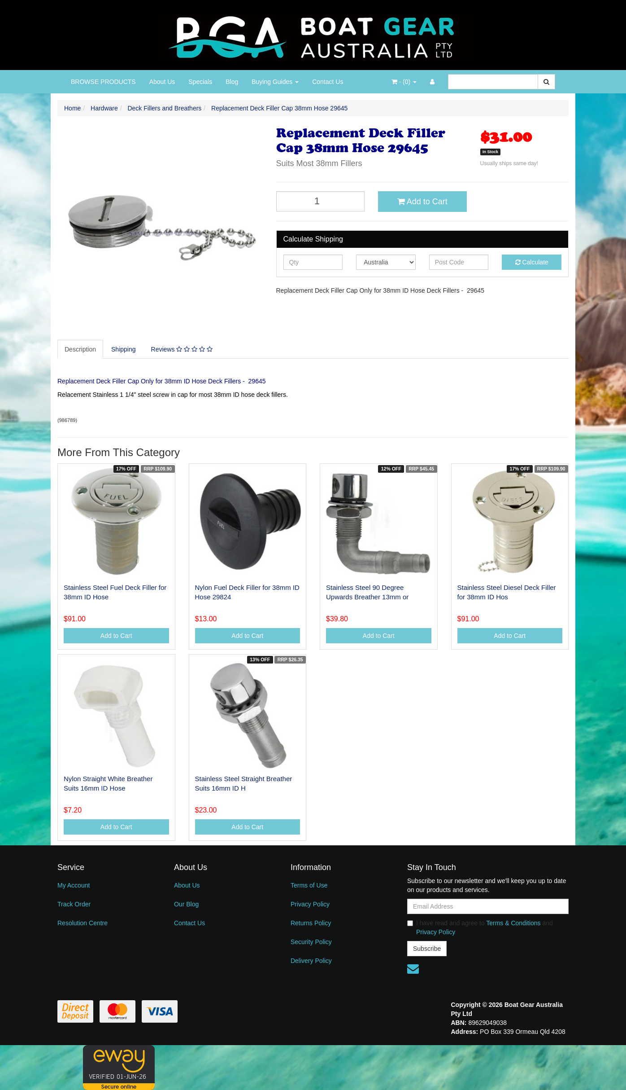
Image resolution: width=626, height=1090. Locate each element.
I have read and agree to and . (480, 927)
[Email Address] (488, 906)
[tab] (80, 349)
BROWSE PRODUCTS (103, 81)
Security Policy (311, 941)
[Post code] (459, 262)
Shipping (123, 349)
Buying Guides (275, 81)
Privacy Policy (310, 904)
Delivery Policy (311, 960)
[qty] (313, 262)
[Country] (386, 262)
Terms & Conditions (513, 923)
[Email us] (413, 969)
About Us (162, 81)
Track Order (74, 904)
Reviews (182, 349)
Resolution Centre (82, 923)
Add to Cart (422, 201)
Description (80, 349)
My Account (73, 885)
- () (404, 81)
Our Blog (186, 904)
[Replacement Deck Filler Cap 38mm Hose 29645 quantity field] (320, 201)
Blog (232, 81)
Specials (200, 81)
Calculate (531, 262)
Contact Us (327, 81)
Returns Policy (311, 923)
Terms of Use (309, 885)
